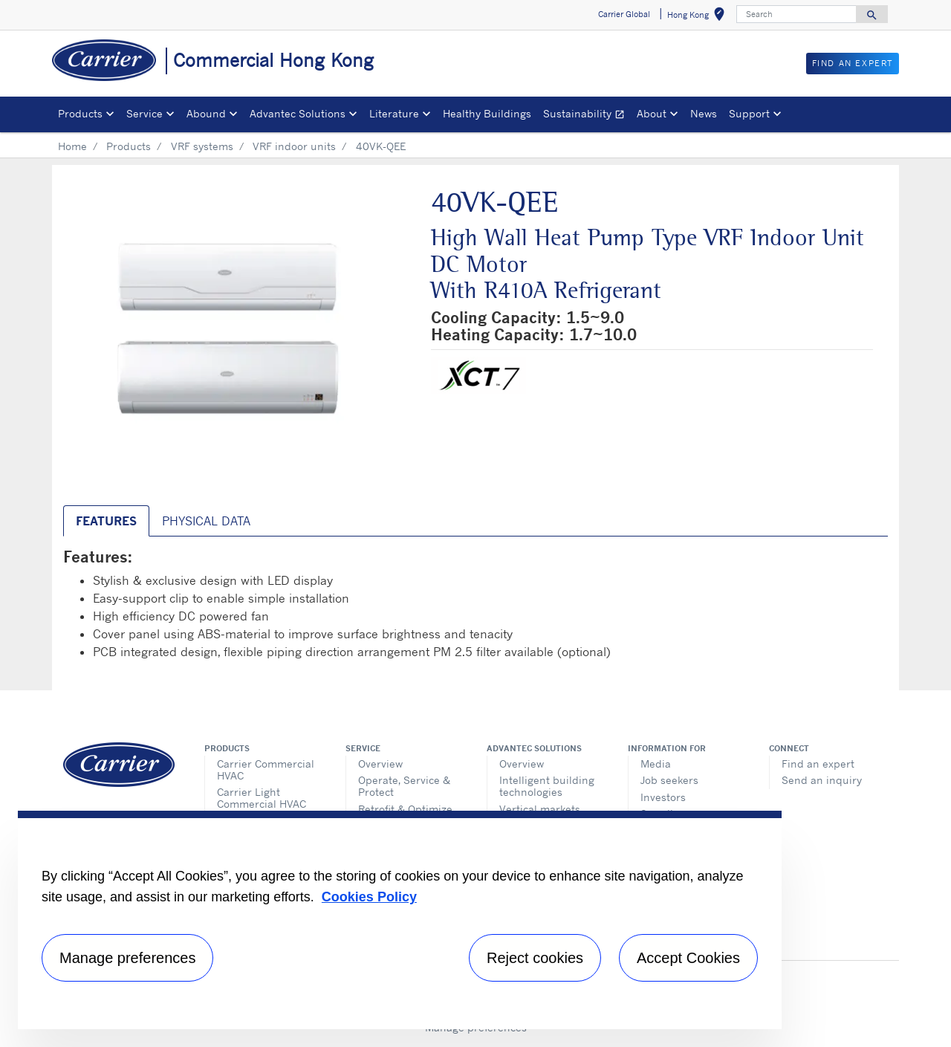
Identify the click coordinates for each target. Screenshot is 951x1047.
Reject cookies (535, 958)
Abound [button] (206, 113)
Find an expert (818, 763)
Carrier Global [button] (624, 14)
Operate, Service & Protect (404, 786)
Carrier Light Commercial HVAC (261, 797)
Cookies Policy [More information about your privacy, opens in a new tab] (369, 896)
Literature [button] (394, 113)
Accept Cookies (688, 958)
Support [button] (749, 113)
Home (72, 146)
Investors (663, 797)
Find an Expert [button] (852, 63)
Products (128, 146)
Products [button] (80, 113)
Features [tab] (106, 520)
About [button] (651, 113)
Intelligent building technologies (546, 786)
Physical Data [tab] (206, 520)
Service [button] (144, 113)
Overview (380, 763)
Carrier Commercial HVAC (265, 769)
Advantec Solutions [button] (297, 113)
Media (655, 763)
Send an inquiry (822, 780)
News (703, 113)
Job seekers (669, 780)
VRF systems (202, 146)
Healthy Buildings (487, 113)
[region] (400, 920)
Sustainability (587, 115)
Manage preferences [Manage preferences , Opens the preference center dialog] (127, 958)
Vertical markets (539, 809)
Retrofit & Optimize (405, 809)
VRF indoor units (294, 146)
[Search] (796, 14)
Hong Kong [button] (698, 16)
